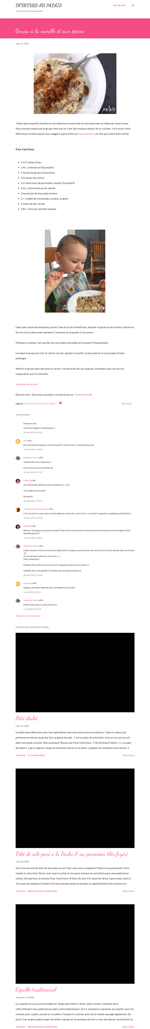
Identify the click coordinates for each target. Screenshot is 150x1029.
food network (86, 133)
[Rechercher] (119, 5)
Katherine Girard (30, 457)
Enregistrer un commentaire (28, 616)
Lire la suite (128, 755)
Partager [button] (126, 404)
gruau (45, 404)
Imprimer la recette (27, 384)
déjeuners (29, 404)
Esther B (27, 480)
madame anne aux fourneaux (35, 509)
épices (38, 404)
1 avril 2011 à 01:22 (32, 592)
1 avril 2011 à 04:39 (32, 609)
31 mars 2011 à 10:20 (33, 449)
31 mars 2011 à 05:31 (33, 432)
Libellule (27, 526)
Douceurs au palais (39, 5)
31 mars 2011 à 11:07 (33, 472)
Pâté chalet (27, 718)
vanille (53, 404)
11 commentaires (36, 755)
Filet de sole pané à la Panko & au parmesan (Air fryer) (72, 853)
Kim (25, 440)
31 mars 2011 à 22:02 (33, 575)
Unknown (27, 583)
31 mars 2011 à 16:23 (33, 518)
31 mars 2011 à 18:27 (33, 537)
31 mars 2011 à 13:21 (33, 501)
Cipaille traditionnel (36, 989)
